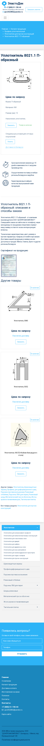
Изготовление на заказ (11, 692)
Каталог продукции (9, 685)
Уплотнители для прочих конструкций (16, 558)
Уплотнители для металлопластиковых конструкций (20, 536)
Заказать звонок (33, 10)
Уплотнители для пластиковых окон (15, 538)
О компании (6, 681)
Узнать (10, 142)
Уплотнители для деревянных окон (15, 547)
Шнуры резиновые (11, 591)
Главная (5, 677)
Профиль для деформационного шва (21, 490)
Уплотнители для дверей (11, 541)
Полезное (5, 696)
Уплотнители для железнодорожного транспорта (19, 553)
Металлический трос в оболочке (18, 497)
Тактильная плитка (28, 499)
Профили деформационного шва (16, 569)
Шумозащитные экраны (13, 564)
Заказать (11, 125)
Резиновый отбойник (12, 580)
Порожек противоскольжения (12, 492)
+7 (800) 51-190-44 (13, 7)
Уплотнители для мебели (11, 544)
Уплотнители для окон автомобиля (15, 550)
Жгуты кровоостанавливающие (16, 602)
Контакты (5, 699)
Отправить (22, 654)
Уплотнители (18, 487)
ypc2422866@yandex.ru (13, 12)
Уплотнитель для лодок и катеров (14, 555)
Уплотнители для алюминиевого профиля (17, 533)
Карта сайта (6, 714)
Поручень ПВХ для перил (18, 494)
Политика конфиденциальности (16, 740)
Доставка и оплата (9, 688)
